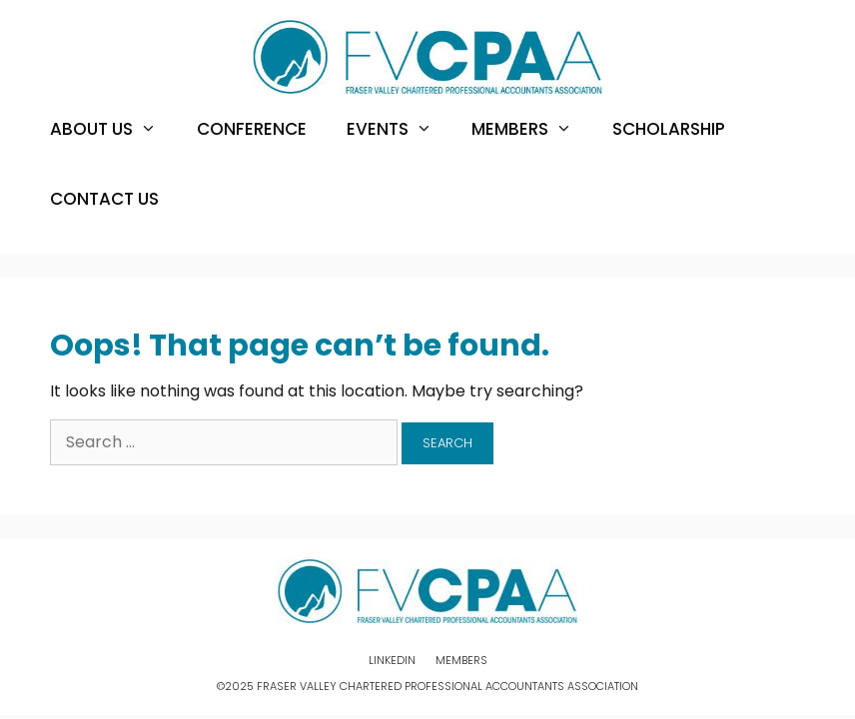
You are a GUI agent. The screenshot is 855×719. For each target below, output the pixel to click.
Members (531, 129)
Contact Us (104, 199)
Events (399, 129)
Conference (252, 129)
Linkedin (392, 660)
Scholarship (668, 129)
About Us (113, 129)
